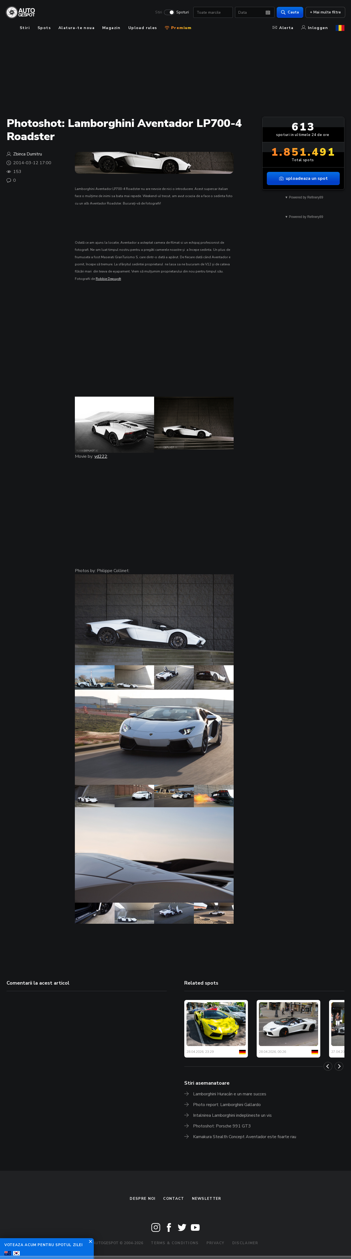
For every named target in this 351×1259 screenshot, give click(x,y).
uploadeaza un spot (303, 178)
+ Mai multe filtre (324, 12)
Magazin (111, 27)
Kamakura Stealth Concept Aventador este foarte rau (244, 1137)
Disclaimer (245, 1243)
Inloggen (314, 27)
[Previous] (327, 1066)
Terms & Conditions (175, 1243)
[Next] (338, 1066)
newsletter (206, 1198)
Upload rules (142, 27)
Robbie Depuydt (108, 279)
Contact (173, 1198)
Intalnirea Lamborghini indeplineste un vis (232, 1115)
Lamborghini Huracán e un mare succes (229, 1094)
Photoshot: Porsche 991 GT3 (222, 1126)
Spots (44, 27)
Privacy (215, 1243)
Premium (178, 27)
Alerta (283, 27)
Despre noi (142, 1198)
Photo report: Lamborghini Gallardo (227, 1105)
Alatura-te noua (76, 27)
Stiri (157, 13)
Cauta (289, 12)
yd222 (100, 456)
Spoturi (182, 13)
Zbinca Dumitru (27, 154)
